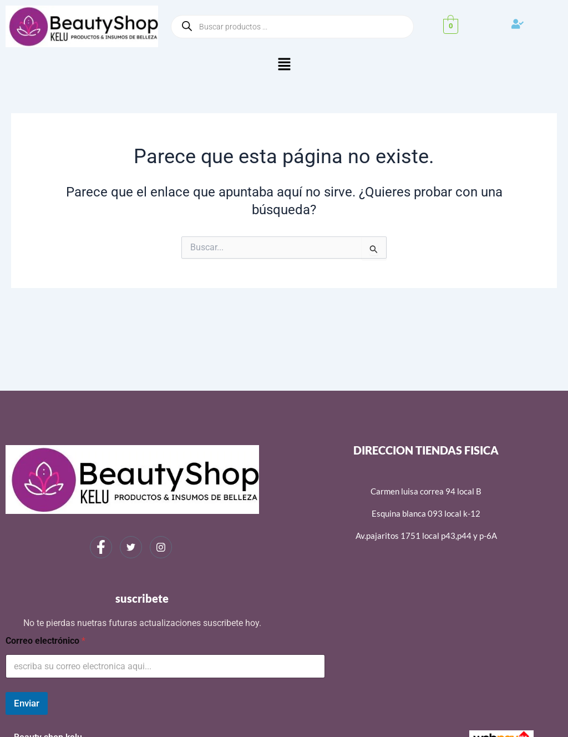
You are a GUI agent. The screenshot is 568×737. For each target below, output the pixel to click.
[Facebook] (101, 547)
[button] (284, 65)
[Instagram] (161, 547)
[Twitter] (131, 547)
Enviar (26, 703)
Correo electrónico (45, 640)
